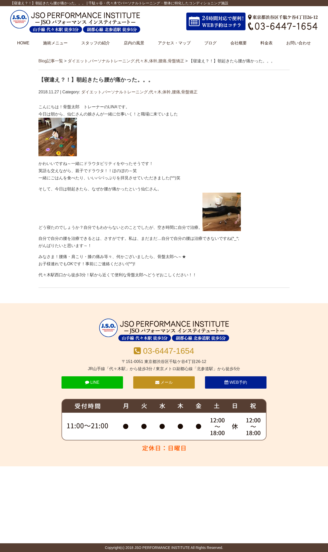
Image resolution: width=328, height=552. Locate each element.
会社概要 (238, 43)
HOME (23, 43)
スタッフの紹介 (95, 43)
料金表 (266, 43)
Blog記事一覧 (50, 61)
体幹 (153, 61)
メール (164, 382)
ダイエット (78, 61)
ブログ (210, 43)
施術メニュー (55, 43)
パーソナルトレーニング (112, 61)
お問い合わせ (298, 43)
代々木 (142, 61)
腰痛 (162, 61)
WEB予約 (235, 382)
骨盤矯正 (176, 61)
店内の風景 (134, 43)
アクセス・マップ (174, 43)
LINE (92, 382)
